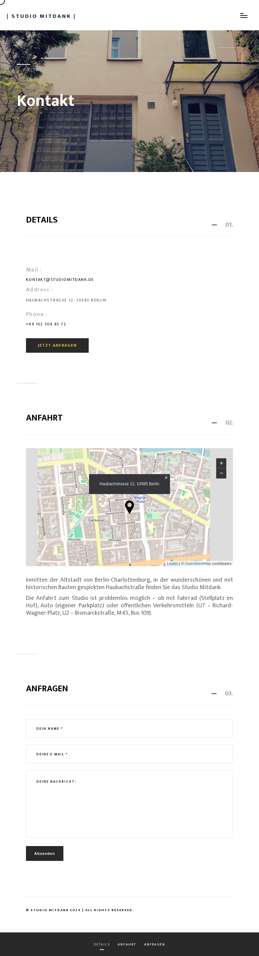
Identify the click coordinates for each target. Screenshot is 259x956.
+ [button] (221, 463)
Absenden (44, 853)
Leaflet (172, 563)
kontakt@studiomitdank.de (60, 279)
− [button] (221, 473)
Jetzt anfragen (57, 345)
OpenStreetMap (198, 563)
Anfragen (154, 944)
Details (102, 944)
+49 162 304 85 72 (46, 324)
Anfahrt (127, 944)
